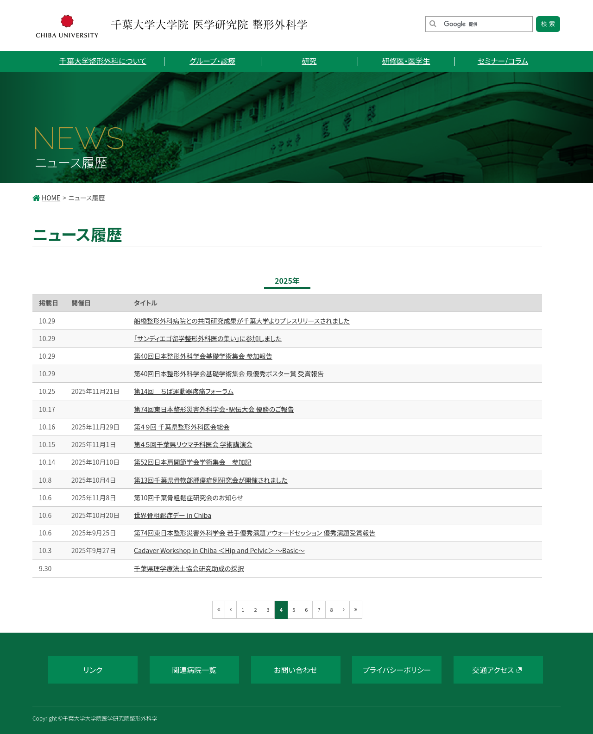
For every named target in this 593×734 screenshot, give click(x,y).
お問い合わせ (295, 669)
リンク (92, 669)
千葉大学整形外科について (102, 60)
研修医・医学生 (406, 60)
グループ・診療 (212, 60)
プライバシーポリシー (397, 669)
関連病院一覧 (194, 669)
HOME (51, 197)
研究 (309, 60)
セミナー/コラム (503, 60)
